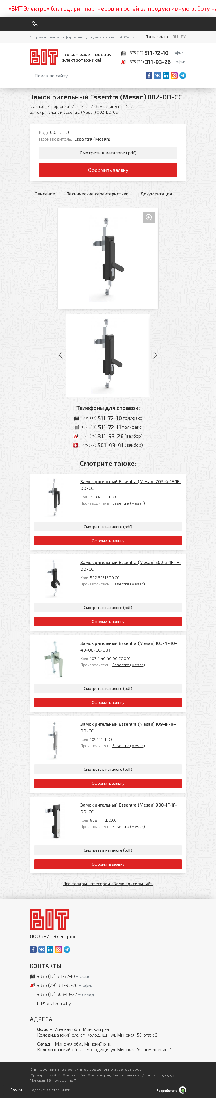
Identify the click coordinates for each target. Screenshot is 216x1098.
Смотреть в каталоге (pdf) (108, 152)
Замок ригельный (111, 106)
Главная (37, 106)
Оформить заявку (108, 170)
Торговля (60, 106)
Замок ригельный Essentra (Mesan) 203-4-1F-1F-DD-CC (130, 485)
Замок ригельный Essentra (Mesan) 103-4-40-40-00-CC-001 (128, 646)
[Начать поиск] (134, 75)
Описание (45, 193)
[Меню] (184, 24)
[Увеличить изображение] (108, 258)
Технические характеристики (98, 193)
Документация (156, 193)
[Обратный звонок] (35, 24)
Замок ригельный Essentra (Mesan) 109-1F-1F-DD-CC (128, 727)
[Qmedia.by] (171, 1090)
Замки (82, 106)
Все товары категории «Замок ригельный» (108, 883)
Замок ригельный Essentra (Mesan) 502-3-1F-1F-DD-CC (130, 566)
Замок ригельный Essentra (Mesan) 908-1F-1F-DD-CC (128, 808)
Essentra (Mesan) (92, 138)
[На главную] (72, 57)
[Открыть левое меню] (15, 1090)
